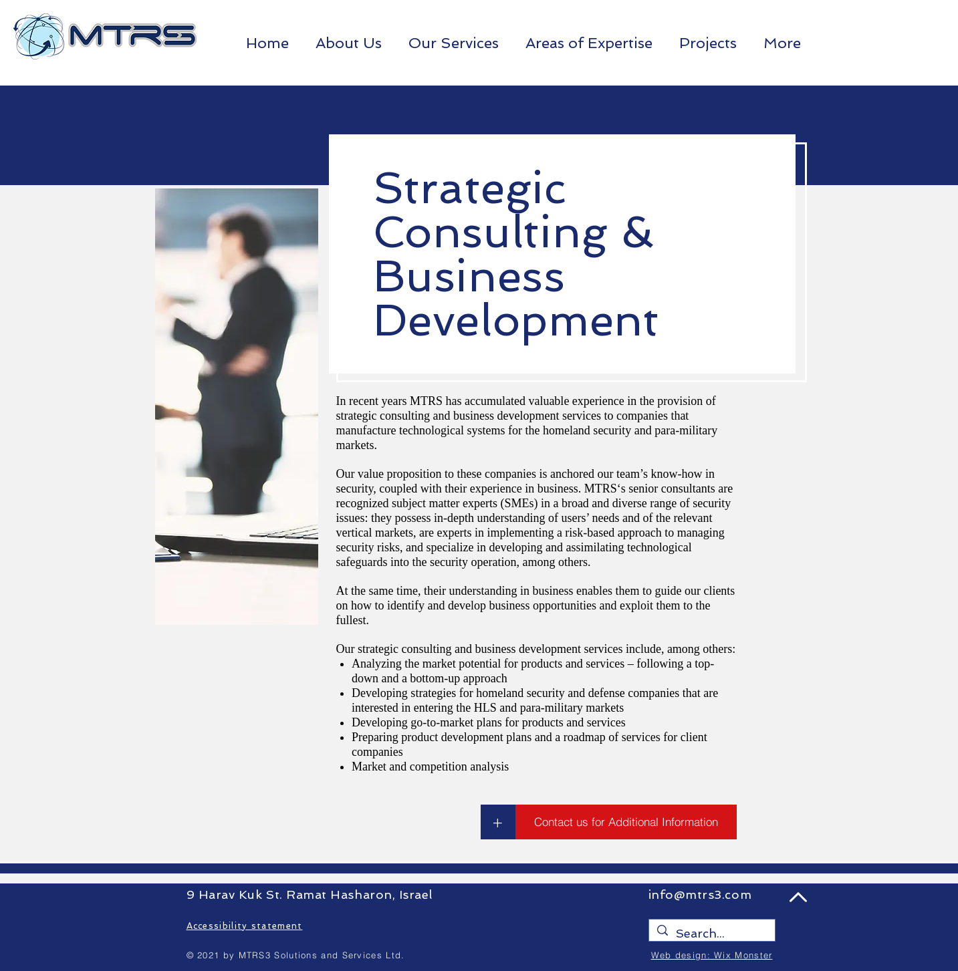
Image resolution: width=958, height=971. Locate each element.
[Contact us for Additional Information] (626, 822)
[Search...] (711, 933)
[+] (498, 822)
